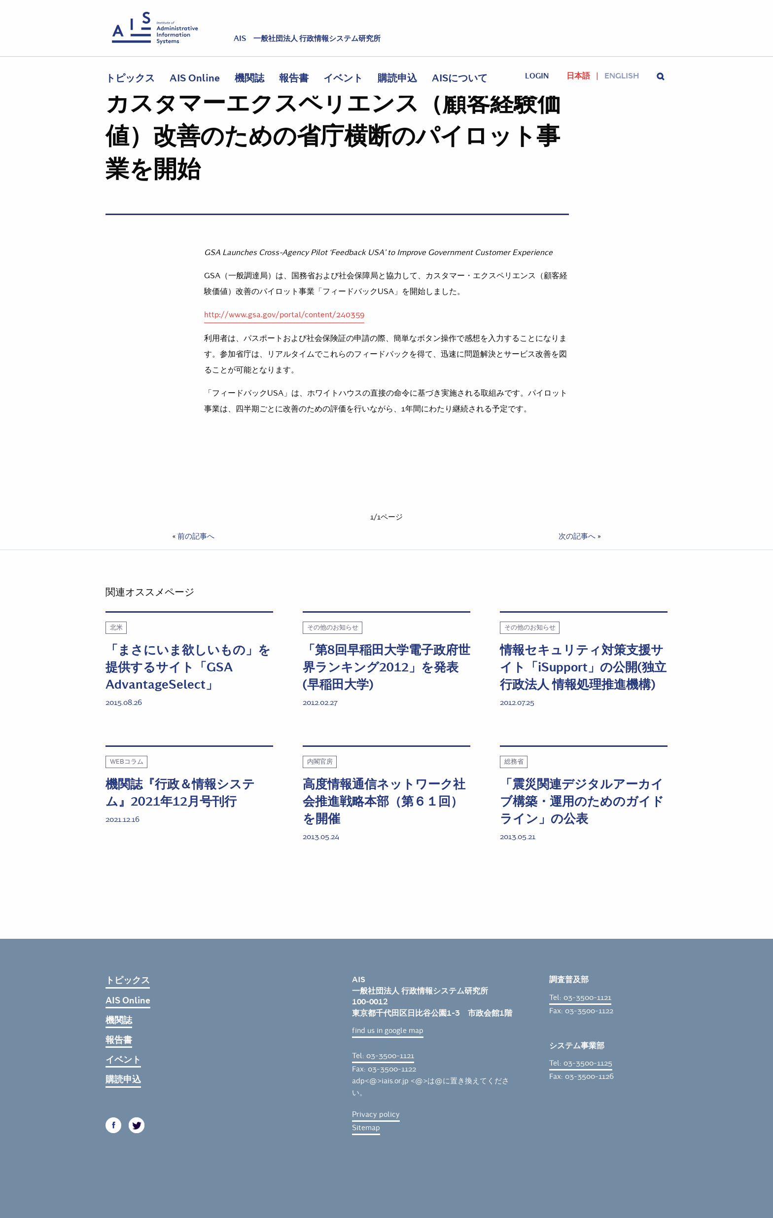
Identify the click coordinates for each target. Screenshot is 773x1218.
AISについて (460, 78)
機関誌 (249, 78)
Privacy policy (376, 1114)
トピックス (130, 78)
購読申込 (397, 78)
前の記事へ (195, 536)
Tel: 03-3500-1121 (383, 1055)
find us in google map (387, 1030)
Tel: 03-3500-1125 (580, 1063)
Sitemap (366, 1127)
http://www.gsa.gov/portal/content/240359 (284, 314)
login (537, 76)
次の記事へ (577, 536)
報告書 (294, 78)
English (621, 76)
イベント (343, 78)
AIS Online (195, 78)
